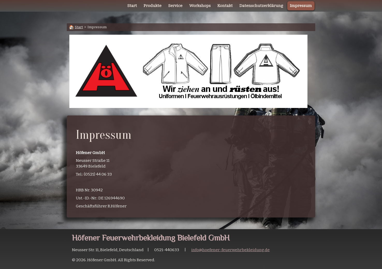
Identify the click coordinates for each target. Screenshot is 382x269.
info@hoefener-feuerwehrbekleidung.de (230, 250)
